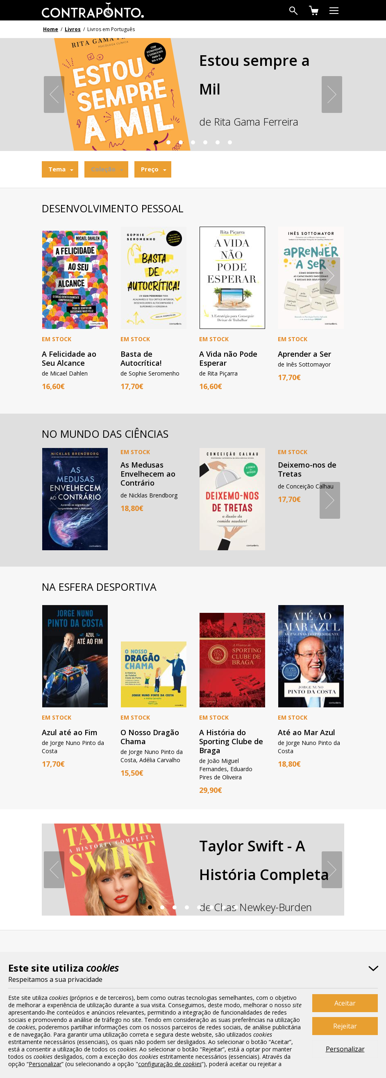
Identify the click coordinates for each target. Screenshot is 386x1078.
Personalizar (345, 1048)
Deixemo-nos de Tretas (307, 469)
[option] (193, 99)
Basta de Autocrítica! (140, 358)
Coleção (103, 169)
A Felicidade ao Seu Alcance (69, 358)
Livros (73, 29)
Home (50, 29)
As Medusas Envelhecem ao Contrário (147, 474)
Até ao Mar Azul (306, 732)
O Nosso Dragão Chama (149, 736)
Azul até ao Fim (70, 732)
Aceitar (345, 1003)
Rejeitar (345, 1026)
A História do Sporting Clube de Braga (231, 741)
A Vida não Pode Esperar (228, 358)
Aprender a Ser (304, 354)
